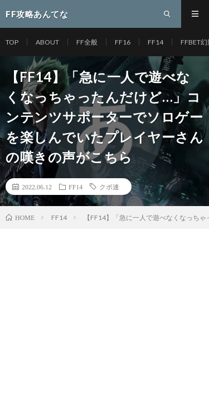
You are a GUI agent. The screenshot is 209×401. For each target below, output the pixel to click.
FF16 (122, 42)
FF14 (155, 42)
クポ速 (109, 186)
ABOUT (47, 42)
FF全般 (87, 42)
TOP (12, 42)
